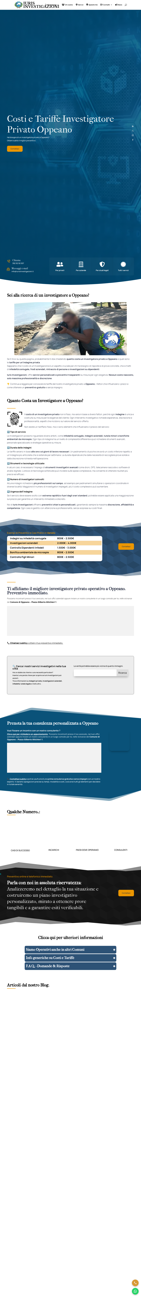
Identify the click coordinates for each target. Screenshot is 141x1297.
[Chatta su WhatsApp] (135, 1291)
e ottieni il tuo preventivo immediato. (36, 643)
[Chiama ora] (135, 1283)
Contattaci (14, 149)
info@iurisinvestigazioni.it (23, 271)
